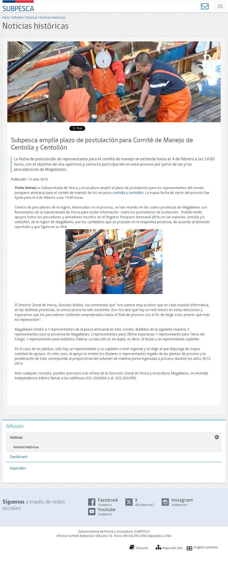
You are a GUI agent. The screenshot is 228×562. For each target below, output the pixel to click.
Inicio (6, 17)
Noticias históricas (52, 17)
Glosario (142, 548)
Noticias (31, 17)
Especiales (18, 468)
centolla (119, 192)
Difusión (18, 17)
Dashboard (18, 456)
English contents (206, 547)
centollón (136, 192)
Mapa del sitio (172, 548)
